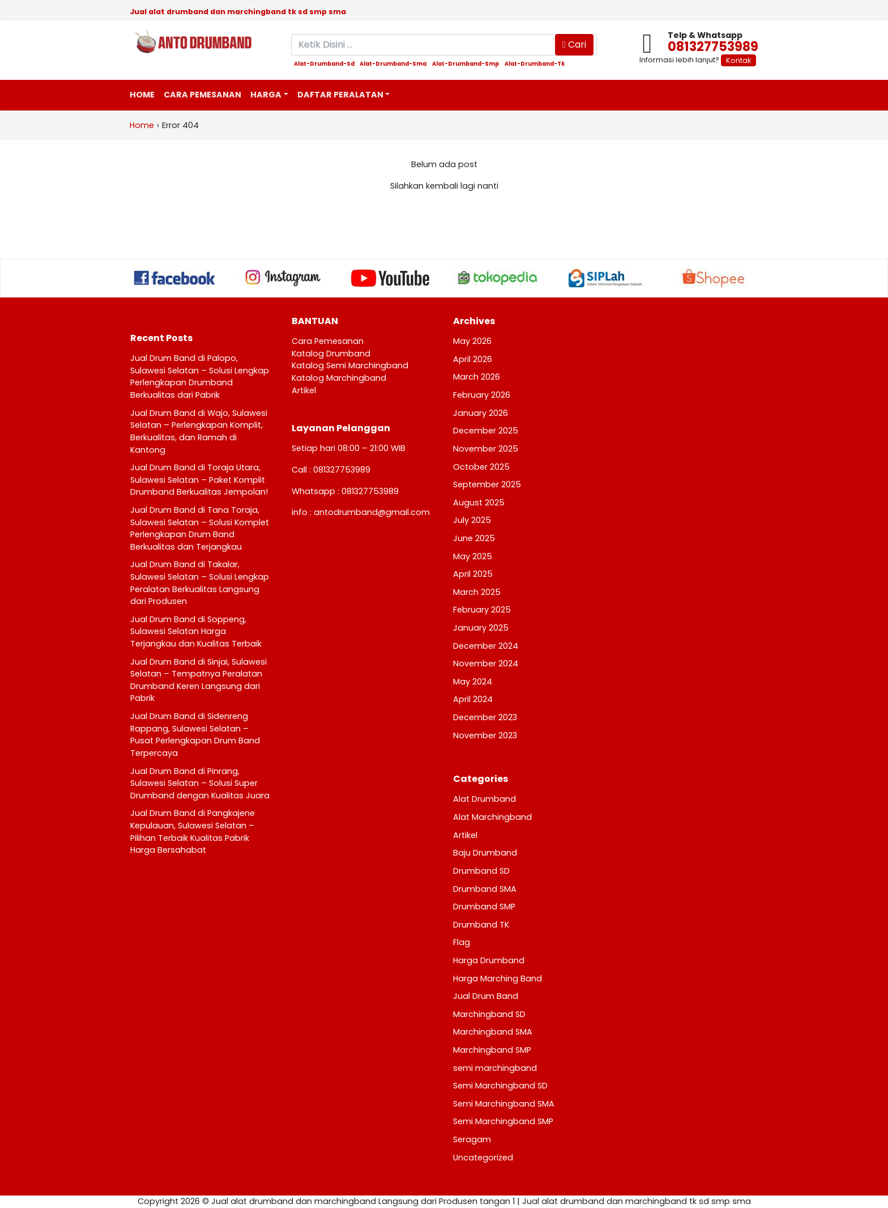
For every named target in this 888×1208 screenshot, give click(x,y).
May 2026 (472, 341)
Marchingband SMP (492, 1050)
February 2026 (481, 395)
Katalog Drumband (331, 353)
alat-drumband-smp (465, 64)
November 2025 (485, 448)
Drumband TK (481, 924)
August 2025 (479, 502)
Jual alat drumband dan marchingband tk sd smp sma (238, 11)
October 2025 (481, 467)
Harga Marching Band (497, 978)
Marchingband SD (489, 1014)
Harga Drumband (488, 960)
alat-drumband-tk (535, 64)
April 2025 (473, 574)
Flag (461, 942)
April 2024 (473, 699)
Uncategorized (483, 1157)
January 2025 (481, 627)
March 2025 (477, 592)
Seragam (472, 1139)
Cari (574, 44)
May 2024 (472, 681)
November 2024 (485, 663)
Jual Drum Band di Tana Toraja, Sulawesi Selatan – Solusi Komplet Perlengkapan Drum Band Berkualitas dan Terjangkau (199, 528)
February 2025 (482, 609)
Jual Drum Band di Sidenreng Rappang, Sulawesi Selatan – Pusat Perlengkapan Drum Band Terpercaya (195, 735)
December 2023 (485, 717)
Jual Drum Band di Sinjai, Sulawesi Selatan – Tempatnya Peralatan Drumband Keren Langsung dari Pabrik (198, 680)
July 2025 (472, 520)
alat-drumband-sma (393, 64)
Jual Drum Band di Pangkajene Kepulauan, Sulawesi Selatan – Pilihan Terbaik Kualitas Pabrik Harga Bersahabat (192, 831)
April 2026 (472, 359)
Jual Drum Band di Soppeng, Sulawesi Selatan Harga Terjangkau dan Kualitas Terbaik (196, 631)
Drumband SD (481, 871)
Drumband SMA (484, 889)
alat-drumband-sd (324, 64)
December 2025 (485, 430)
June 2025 (474, 538)
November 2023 (485, 735)
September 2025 (487, 484)
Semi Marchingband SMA (503, 1103)
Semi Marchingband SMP (503, 1121)
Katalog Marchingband (339, 378)
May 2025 (472, 556)
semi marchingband (495, 1068)
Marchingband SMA (492, 1031)
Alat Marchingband (492, 817)
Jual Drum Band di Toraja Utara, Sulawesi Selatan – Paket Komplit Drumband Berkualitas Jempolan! (199, 479)
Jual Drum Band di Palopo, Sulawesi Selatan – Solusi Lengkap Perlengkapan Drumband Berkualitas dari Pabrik (199, 376)
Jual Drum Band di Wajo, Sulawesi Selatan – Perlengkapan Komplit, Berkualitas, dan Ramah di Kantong (198, 431)
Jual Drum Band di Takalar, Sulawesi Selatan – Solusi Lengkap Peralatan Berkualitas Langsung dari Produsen (199, 583)
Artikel (304, 390)
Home (142, 94)
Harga (265, 94)
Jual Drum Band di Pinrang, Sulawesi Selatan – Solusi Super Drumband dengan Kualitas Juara (200, 783)
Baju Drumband (485, 852)
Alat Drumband (484, 799)
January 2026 (480, 413)
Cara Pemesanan (202, 94)
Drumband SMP (484, 906)
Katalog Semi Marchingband (350, 365)
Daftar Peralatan (340, 94)
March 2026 (476, 376)
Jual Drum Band (485, 996)
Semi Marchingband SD (500, 1085)
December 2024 (485, 646)
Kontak (738, 60)
